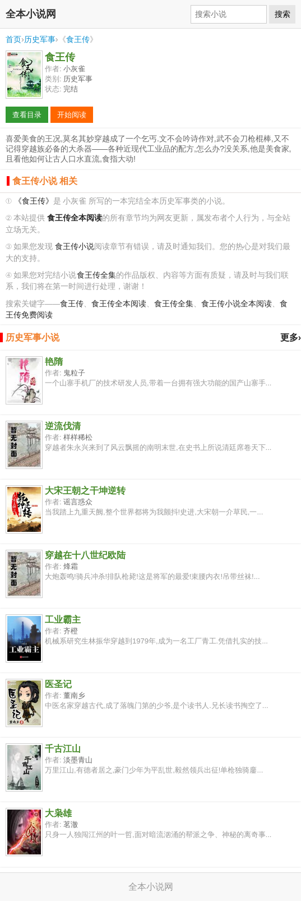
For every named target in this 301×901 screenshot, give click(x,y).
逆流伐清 (63, 426)
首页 (13, 39)
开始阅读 (71, 115)
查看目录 (26, 115)
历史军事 (39, 39)
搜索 (282, 14)
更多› (290, 337)
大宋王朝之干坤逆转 (85, 490)
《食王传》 (33, 201)
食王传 (78, 39)
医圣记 (58, 684)
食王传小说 (74, 246)
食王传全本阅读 (118, 304)
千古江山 (63, 748)
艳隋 (54, 361)
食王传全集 (96, 275)
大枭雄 (58, 813)
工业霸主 (63, 619)
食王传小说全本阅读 (236, 304)
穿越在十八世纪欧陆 (85, 555)
